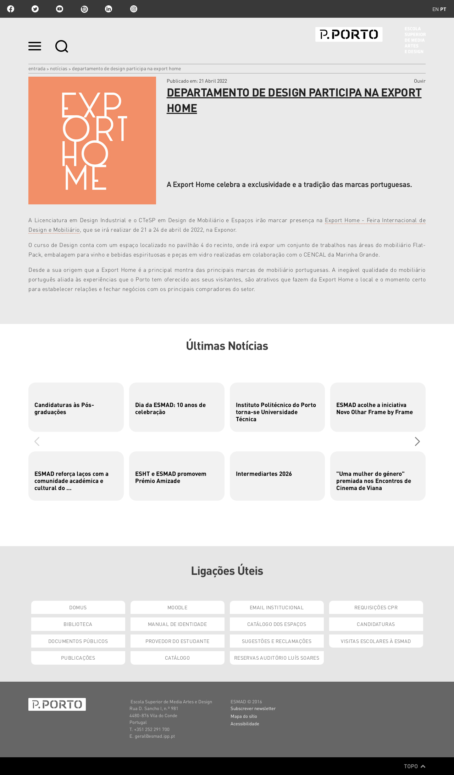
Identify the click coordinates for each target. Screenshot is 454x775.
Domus (78, 607)
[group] (76, 407)
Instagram (133, 8)
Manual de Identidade (177, 624)
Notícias (58, 68)
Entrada (36, 68)
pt (443, 9)
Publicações (78, 657)
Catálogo (177, 657)
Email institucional (277, 607)
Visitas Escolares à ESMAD (376, 641)
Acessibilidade (245, 723)
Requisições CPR (376, 607)
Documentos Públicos (78, 641)
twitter (35, 8)
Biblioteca (77, 624)
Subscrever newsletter (253, 708)
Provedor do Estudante (177, 641)
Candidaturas (376, 624)
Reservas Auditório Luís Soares (277, 657)
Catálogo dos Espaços (276, 624)
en (435, 9)
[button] (417, 441)
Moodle (177, 607)
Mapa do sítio (244, 716)
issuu (84, 8)
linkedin (108, 8)
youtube (59, 8)
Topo (415, 766)
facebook (10, 8)
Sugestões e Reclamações (277, 641)
